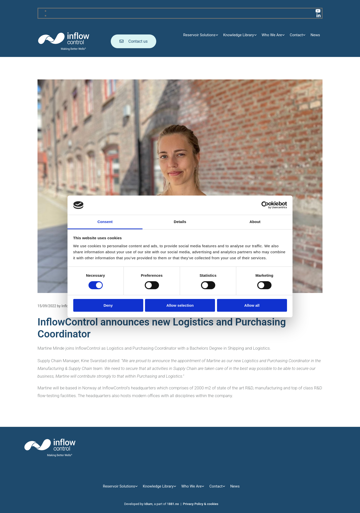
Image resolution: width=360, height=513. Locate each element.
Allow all (252, 305)
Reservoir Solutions (199, 35)
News (315, 35)
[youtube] (318, 10)
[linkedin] (318, 15)
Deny (108, 305)
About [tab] (255, 222)
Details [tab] (180, 222)
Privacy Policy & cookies (200, 504)
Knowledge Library (238, 35)
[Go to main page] (64, 49)
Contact (296, 35)
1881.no (173, 504)
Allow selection (180, 305)
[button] (133, 41)
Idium (148, 504)
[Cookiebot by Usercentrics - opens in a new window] (265, 205)
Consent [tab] (105, 222)
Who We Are (272, 35)
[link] (201, 35)
